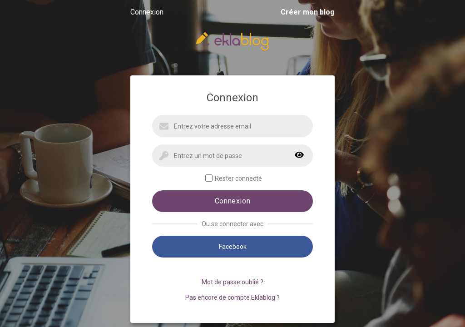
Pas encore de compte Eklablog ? (232, 297)
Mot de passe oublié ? (232, 282)
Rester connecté (233, 178)
